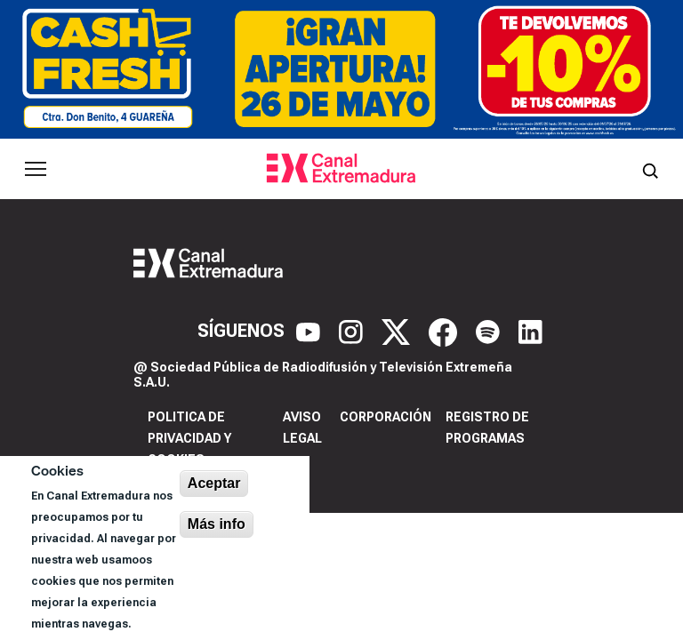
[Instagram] (353, 330)
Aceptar (214, 483)
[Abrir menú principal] (35, 168)
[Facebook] (445, 330)
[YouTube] (310, 330)
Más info (216, 524)
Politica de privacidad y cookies (189, 438)
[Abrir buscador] (650, 169)
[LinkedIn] (530, 330)
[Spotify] (490, 330)
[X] (398, 330)
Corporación (385, 417)
